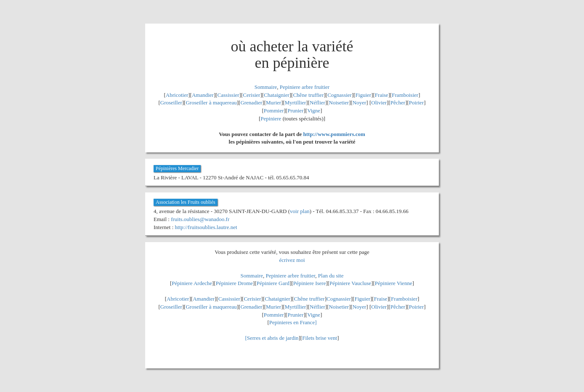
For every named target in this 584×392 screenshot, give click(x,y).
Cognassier (339, 95)
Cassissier (228, 95)
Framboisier (405, 95)
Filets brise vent (319, 338)
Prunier (295, 110)
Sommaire (266, 87)
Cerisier (251, 95)
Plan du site (331, 275)
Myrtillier (295, 102)
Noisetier (339, 102)
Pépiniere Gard (273, 283)
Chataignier (276, 95)
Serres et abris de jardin (273, 338)
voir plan (300, 211)
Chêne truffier (308, 95)
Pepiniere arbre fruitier (304, 87)
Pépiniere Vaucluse (350, 283)
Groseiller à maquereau (211, 102)
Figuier (364, 95)
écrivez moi (292, 260)
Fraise (381, 95)
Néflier (317, 102)
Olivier (379, 102)
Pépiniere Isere (309, 283)
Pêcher (397, 102)
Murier (273, 102)
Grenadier (251, 102)
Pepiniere (270, 118)
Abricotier (177, 95)
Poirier (416, 102)
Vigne (313, 110)
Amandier (203, 95)
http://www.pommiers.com (334, 134)
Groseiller (171, 102)
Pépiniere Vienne (393, 283)
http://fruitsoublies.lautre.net (206, 227)
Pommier (274, 110)
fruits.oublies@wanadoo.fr (200, 219)
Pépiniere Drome (234, 283)
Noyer (359, 102)
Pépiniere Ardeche (192, 283)
